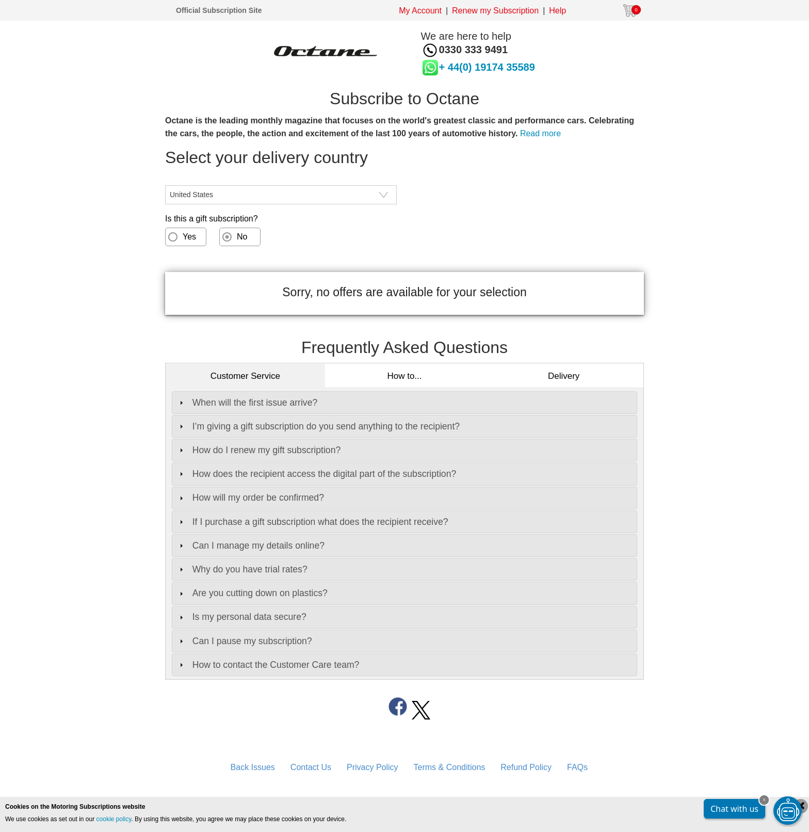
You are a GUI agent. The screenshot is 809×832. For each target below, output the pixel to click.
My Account (420, 10)
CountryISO (186, 178)
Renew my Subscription (495, 10)
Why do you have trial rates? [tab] (242, 569)
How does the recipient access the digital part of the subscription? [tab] (316, 474)
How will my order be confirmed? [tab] (250, 497)
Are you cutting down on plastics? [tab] (252, 593)
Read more (540, 133)
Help (557, 10)
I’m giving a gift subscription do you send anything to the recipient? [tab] (318, 426)
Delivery (563, 376)
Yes (189, 236)
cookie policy (114, 819)
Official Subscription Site (219, 10)
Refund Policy (526, 767)
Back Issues (253, 767)
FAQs (577, 767)
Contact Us (310, 767)
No (242, 236)
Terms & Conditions (450, 767)
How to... (404, 376)
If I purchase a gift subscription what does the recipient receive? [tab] (312, 522)
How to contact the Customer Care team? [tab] (268, 665)
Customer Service (245, 376)
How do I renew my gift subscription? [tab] (259, 450)
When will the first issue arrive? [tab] (247, 402)
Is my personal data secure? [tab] (241, 617)
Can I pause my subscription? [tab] (244, 641)
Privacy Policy (372, 767)
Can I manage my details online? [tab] (251, 545)
